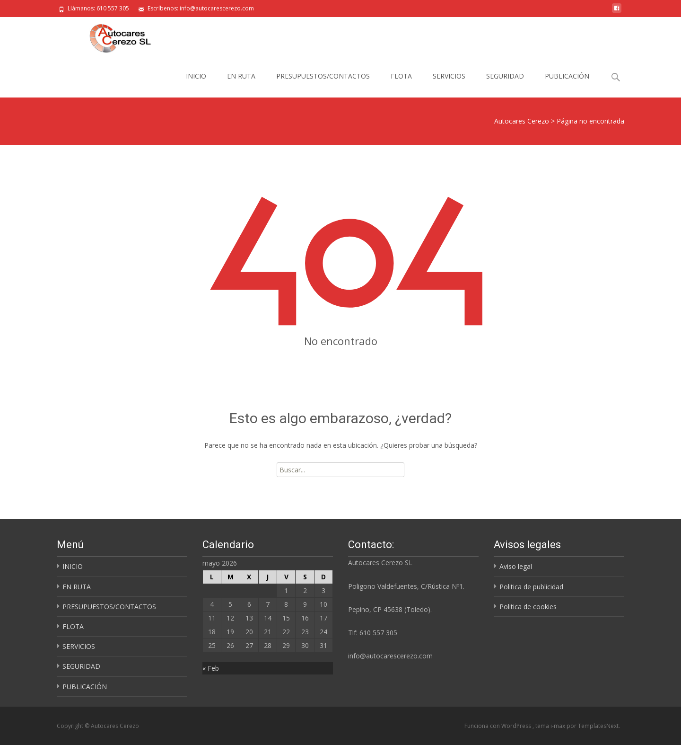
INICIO (196, 75)
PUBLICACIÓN (567, 75)
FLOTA (401, 75)
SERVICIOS (449, 75)
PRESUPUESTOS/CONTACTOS (323, 75)
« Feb (210, 668)
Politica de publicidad (531, 586)
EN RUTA (241, 75)
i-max (558, 726)
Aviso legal (515, 566)
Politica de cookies (528, 606)
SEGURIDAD (505, 75)
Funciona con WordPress (498, 726)
